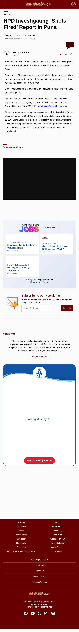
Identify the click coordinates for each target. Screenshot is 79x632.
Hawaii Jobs (21, 543)
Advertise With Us (39, 582)
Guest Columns (57, 547)
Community (21, 547)
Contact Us (39, 571)
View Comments (39, 357)
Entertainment (57, 526)
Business (57, 522)
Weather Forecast (57, 539)
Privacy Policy (33, 607)
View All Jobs (51, 228)
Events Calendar (57, 543)
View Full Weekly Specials (40, 460)
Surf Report (21, 539)
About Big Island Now (39, 560)
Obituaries (57, 535)
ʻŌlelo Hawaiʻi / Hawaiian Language (21, 551)
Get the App (39, 565)
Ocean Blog (58, 531)
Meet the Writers (39, 576)
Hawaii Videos (21, 535)
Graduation (57, 551)
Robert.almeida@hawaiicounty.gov (50, 106)
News (7, 14)
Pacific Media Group (46, 602)
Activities (21, 522)
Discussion (21, 526)
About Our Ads (46, 607)
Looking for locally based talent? (39, 280)
